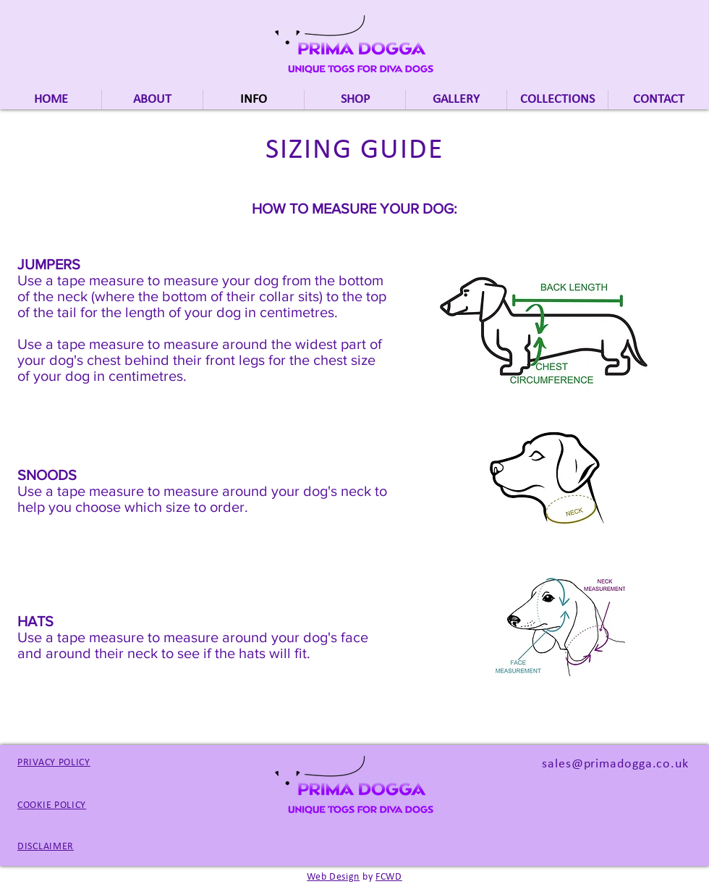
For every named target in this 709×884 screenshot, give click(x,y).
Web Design (333, 877)
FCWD (388, 877)
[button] (557, 99)
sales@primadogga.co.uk (615, 764)
